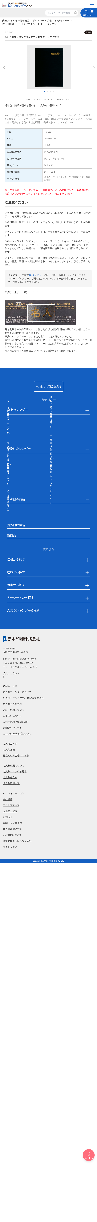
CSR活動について (12, 1194)
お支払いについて (12, 1075)
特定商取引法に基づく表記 (17, 1200)
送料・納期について (13, 1069)
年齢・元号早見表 (12, 1182)
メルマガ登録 (10, 1170)
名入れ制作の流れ (12, 1063)
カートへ (89, 1155)
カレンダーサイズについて (17, 1093)
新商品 (11, 895)
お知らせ (7, 1176)
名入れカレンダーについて (17, 1051)
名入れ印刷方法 (11, 1142)
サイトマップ (10, 1206)
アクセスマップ (11, 1164)
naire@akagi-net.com (24, 1018)
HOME (8, 20)
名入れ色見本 (10, 1136)
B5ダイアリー (36, 275)
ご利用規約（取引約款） (16, 1081)
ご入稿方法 (9, 1109)
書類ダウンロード (12, 1087)
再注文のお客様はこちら (16, 1115)
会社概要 (7, 1158)
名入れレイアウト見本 (15, 1131)
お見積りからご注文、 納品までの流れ (23, 1057)
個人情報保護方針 (12, 1188)
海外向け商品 (16, 884)
